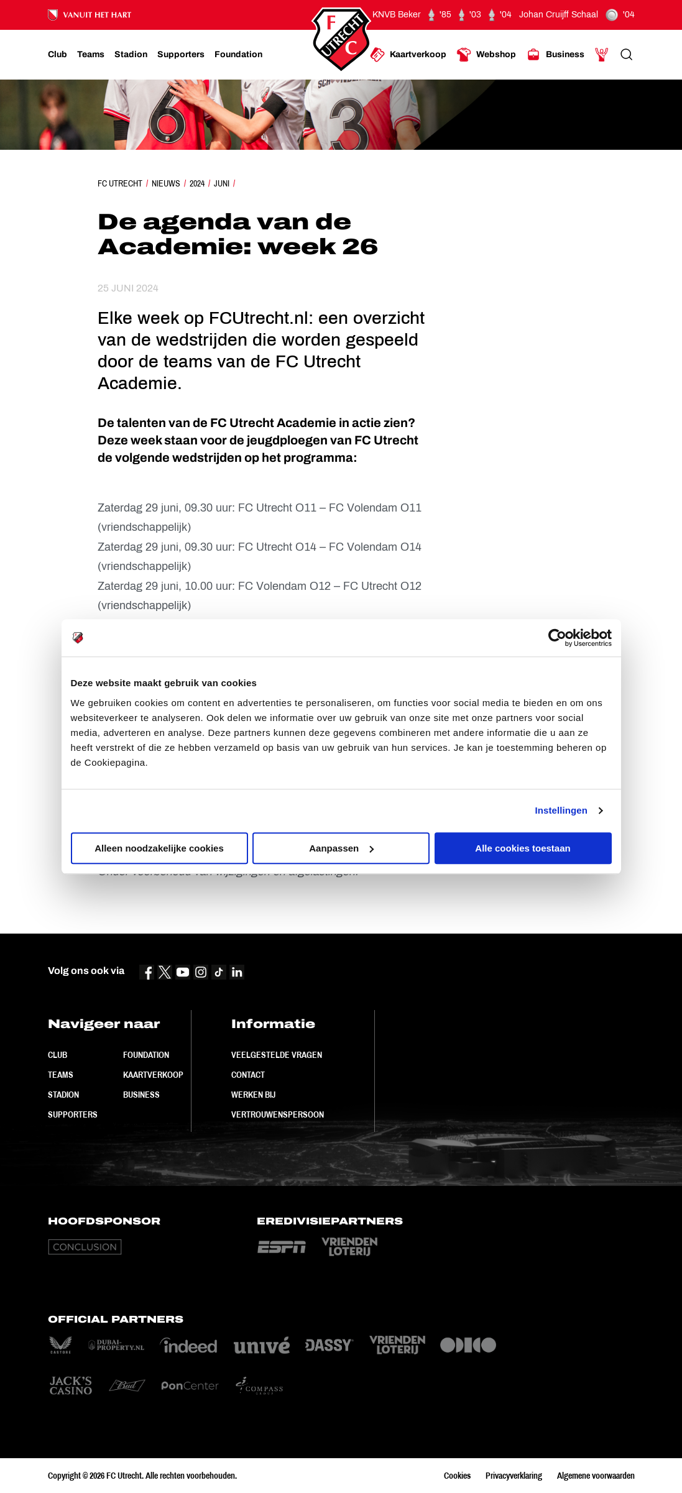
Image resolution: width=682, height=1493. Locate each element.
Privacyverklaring (514, 1475)
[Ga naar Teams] (90, 55)
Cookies (457, 1475)
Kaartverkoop (153, 1074)
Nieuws (166, 183)
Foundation (146, 1054)
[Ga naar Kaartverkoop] (408, 55)
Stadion (63, 1094)
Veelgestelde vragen (276, 1054)
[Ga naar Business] (555, 55)
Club (57, 1054)
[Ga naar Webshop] (486, 55)
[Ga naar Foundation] (238, 55)
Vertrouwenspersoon (277, 1114)
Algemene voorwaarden (596, 1475)
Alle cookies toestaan (522, 848)
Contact (248, 1074)
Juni (221, 183)
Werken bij (253, 1094)
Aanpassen (341, 848)
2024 (197, 183)
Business (141, 1094)
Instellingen (561, 810)
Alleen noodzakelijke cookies (159, 848)
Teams (60, 1074)
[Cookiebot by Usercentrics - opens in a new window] (557, 637)
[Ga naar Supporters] (181, 55)
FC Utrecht (120, 183)
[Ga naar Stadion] (130, 55)
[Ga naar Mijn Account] (601, 55)
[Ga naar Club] (57, 55)
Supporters (73, 1114)
